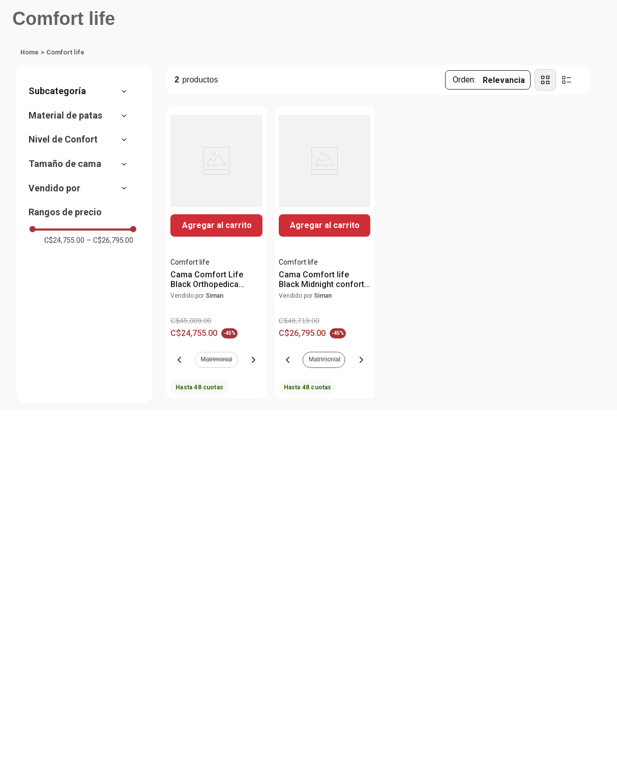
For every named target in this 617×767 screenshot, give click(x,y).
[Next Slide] (253, 359)
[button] (82, 91)
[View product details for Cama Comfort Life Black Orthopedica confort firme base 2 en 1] (216, 252)
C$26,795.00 (109, 240)
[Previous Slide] (179, 359)
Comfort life (65, 52)
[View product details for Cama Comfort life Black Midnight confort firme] (324, 252)
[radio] (545, 80)
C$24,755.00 (64, 240)
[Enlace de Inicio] (29, 52)
